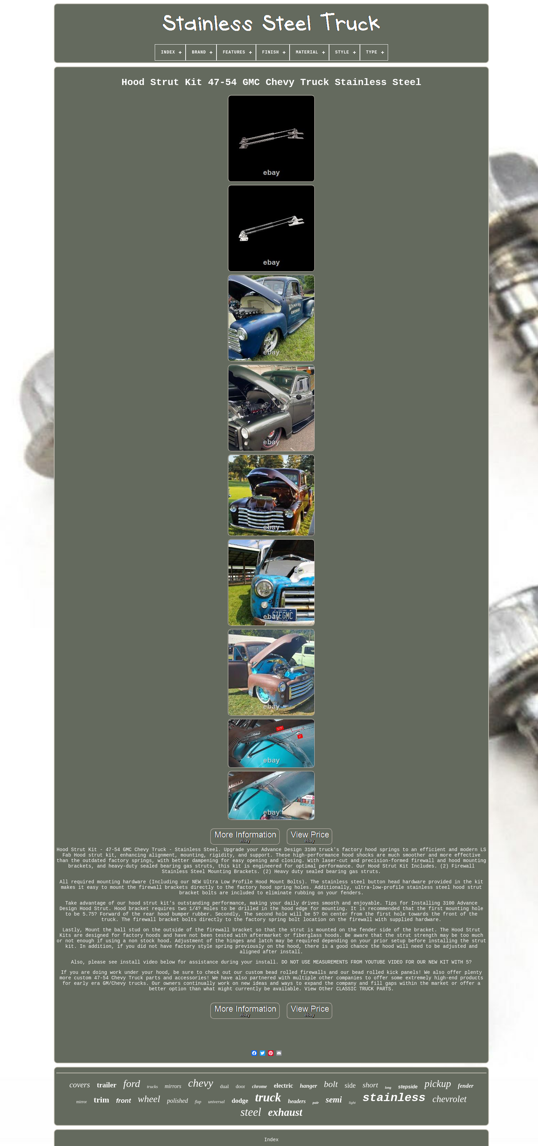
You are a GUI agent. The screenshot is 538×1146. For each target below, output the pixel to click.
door (240, 1086)
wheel (149, 1099)
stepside (408, 1086)
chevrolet (449, 1099)
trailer (106, 1085)
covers (79, 1085)
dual (224, 1086)
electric (283, 1085)
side (350, 1085)
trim (101, 1099)
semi (334, 1099)
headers (297, 1101)
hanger (308, 1086)
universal (216, 1101)
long (388, 1087)
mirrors (173, 1086)
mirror (81, 1101)
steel (251, 1112)
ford (131, 1083)
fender (465, 1086)
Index (271, 1140)
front (123, 1100)
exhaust (285, 1112)
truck (268, 1097)
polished (177, 1100)
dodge (240, 1100)
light (352, 1102)
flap (198, 1101)
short (370, 1085)
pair (316, 1102)
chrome (259, 1086)
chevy (200, 1083)
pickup (437, 1083)
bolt (331, 1084)
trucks (152, 1086)
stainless (394, 1098)
